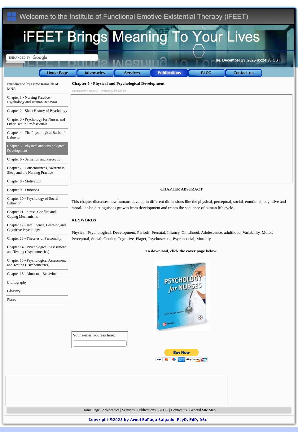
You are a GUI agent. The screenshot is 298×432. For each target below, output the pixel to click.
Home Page (91, 410)
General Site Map (202, 410)
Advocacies (111, 410)
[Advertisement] (181, 139)
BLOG (163, 410)
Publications (146, 410)
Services (128, 410)
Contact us (179, 410)
